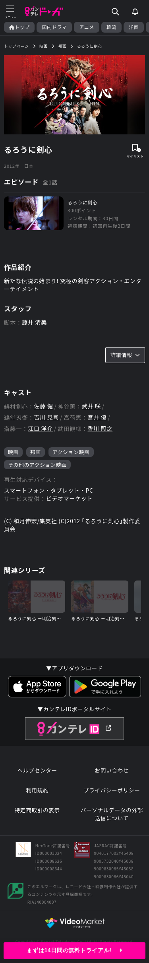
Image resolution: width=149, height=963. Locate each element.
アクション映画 (71, 452)
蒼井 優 (97, 417)
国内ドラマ (54, 27)
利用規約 (37, 790)
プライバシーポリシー (111, 790)
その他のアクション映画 (37, 464)
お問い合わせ (112, 770)
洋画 (134, 27)
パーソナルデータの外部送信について (112, 814)
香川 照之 (100, 428)
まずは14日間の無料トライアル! (74, 950)
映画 (13, 452)
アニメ (86, 27)
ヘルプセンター (37, 770)
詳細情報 (125, 355)
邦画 (35, 452)
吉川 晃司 (46, 417)
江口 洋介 (40, 428)
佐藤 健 (43, 406)
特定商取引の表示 (37, 810)
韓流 (111, 27)
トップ (19, 27)
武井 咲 (91, 406)
